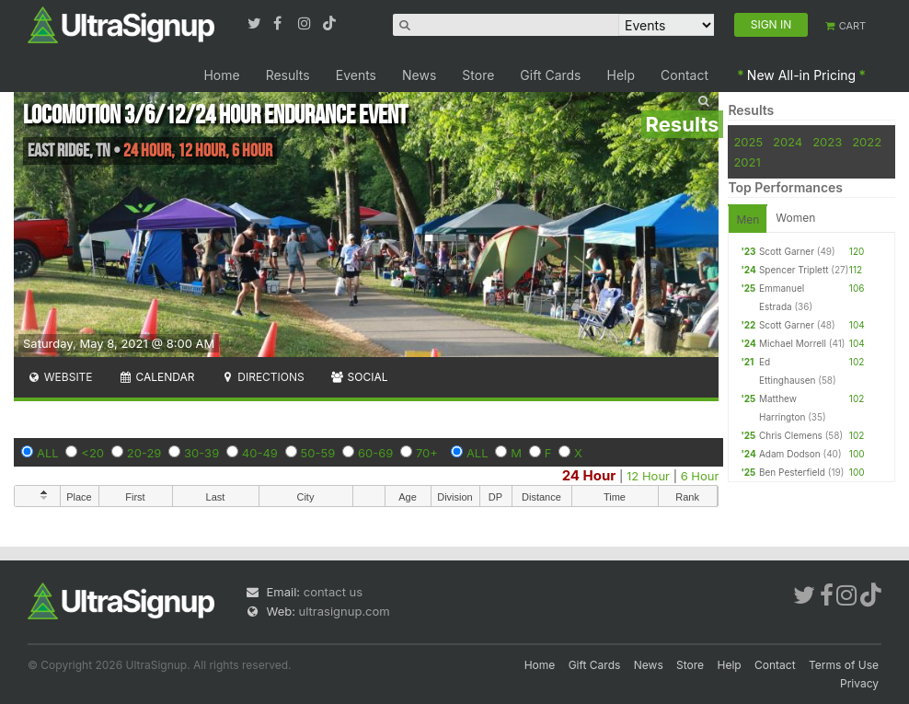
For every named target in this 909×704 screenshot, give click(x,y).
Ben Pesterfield (792, 472)
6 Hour (700, 475)
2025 (748, 141)
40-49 (260, 452)
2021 (746, 162)
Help (621, 75)
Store (478, 75)
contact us (333, 591)
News (419, 75)
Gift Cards (550, 75)
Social (359, 377)
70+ (427, 452)
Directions (262, 377)
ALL (48, 452)
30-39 (201, 452)
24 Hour (589, 475)
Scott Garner (786, 251)
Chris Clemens (791, 435)
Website (60, 377)
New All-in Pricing (801, 75)
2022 (866, 141)
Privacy (859, 683)
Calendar (157, 377)
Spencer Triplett (794, 269)
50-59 (318, 452)
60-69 (375, 452)
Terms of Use (844, 665)
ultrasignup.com (344, 611)
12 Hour (648, 475)
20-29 (144, 452)
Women (795, 218)
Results (288, 75)
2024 (787, 141)
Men (747, 219)
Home (221, 75)
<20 (92, 452)
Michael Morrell (792, 343)
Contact (684, 75)
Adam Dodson (790, 453)
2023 (827, 141)
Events (356, 75)
